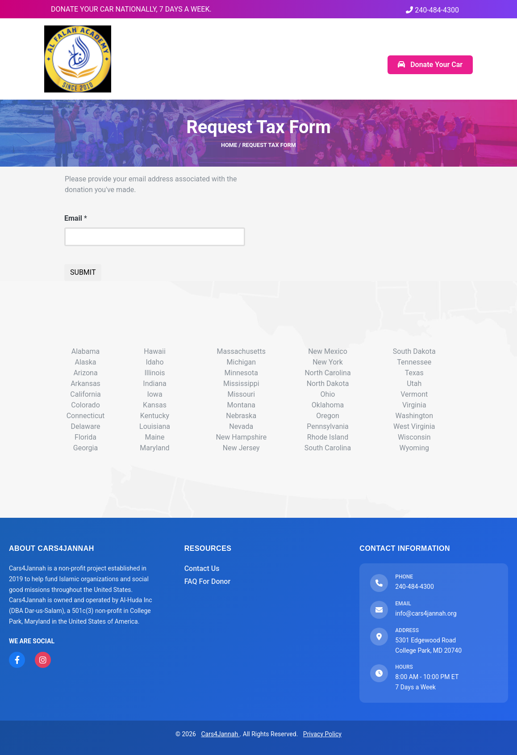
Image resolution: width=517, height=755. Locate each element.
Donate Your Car (430, 64)
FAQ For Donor (207, 581)
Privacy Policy (322, 734)
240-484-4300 (432, 10)
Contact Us (202, 568)
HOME (229, 145)
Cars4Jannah (220, 734)
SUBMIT (83, 272)
